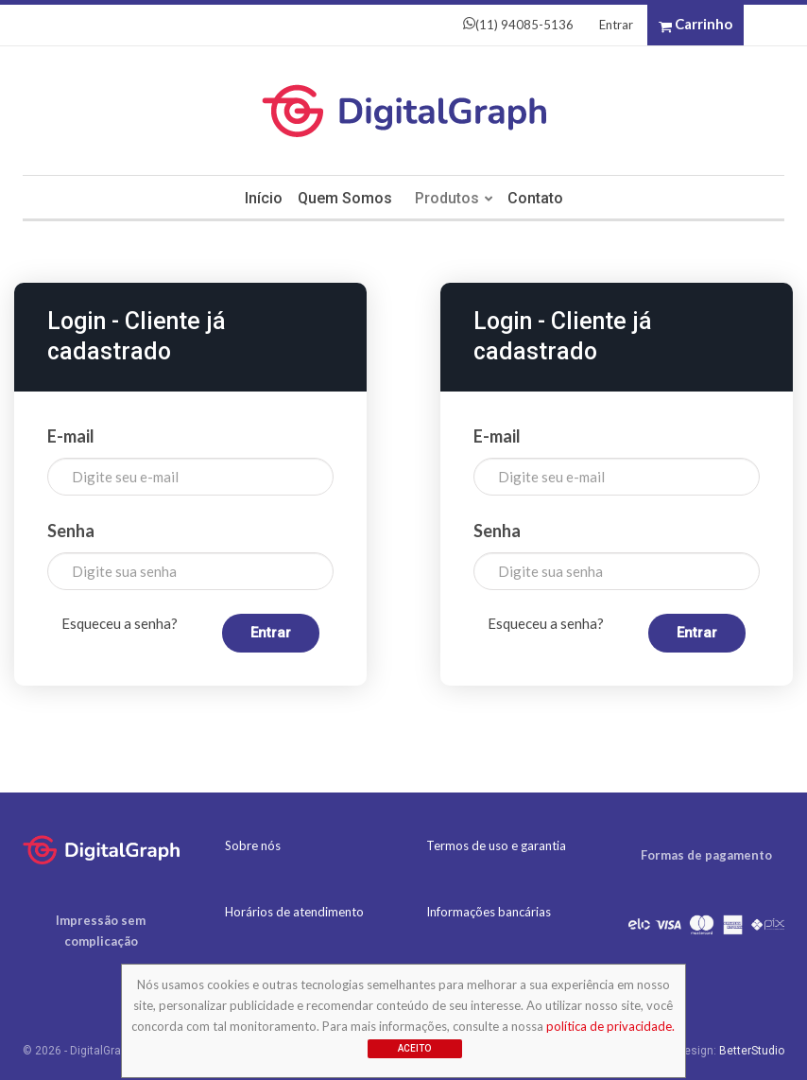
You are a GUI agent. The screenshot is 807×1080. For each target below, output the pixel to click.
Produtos (448, 198)
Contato (539, 198)
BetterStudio (751, 1050)
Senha (70, 530)
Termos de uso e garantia (496, 845)
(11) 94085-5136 (518, 24)
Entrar (616, 24)
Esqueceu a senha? (119, 623)
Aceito (414, 1048)
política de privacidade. (610, 1026)
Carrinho (695, 24)
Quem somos (343, 198)
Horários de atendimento (294, 911)
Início (259, 198)
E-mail (70, 436)
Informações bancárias (488, 911)
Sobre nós (253, 845)
